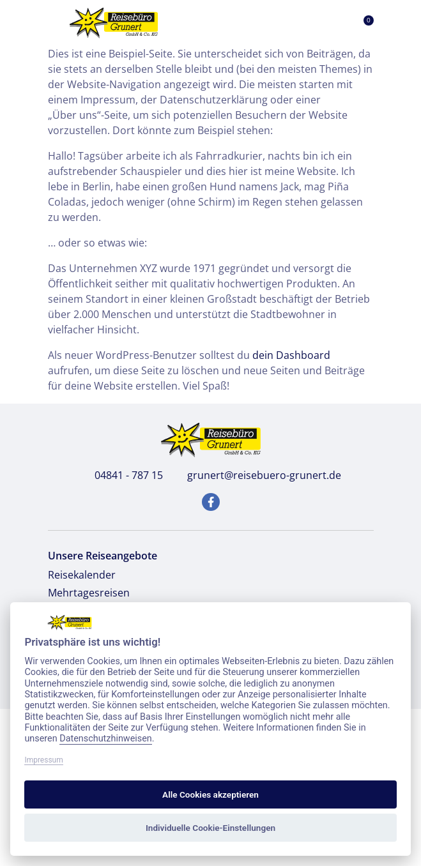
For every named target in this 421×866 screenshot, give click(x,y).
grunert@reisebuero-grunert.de (257, 475)
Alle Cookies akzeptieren (210, 794)
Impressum (43, 760)
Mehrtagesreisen (89, 593)
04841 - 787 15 (121, 475)
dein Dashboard (291, 355)
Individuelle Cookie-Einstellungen (210, 828)
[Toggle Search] (302, 23)
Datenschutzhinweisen (105, 738)
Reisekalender (82, 575)
